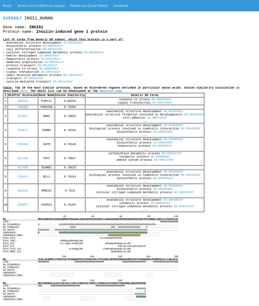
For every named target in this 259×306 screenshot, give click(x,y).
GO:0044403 (190, 128)
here (23, 91)
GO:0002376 (163, 160)
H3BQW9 (23, 107)
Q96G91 (23, 101)
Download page (111, 91)
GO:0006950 (49, 68)
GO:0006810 (33, 78)
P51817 (23, 116)
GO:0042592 (50, 59)
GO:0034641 (93, 52)
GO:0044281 (73, 75)
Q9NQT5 (23, 204)
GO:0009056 (160, 156)
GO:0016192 (62, 81)
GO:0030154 (52, 49)
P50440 (23, 144)
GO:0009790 (49, 55)
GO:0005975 (171, 153)
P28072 (23, 130)
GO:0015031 (47, 65)
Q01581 (23, 190)
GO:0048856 (73, 42)
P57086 (23, 167)
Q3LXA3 (23, 158)
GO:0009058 (52, 46)
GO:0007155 (157, 118)
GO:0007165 (50, 72)
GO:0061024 (54, 62)
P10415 (23, 176)
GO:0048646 (194, 114)
